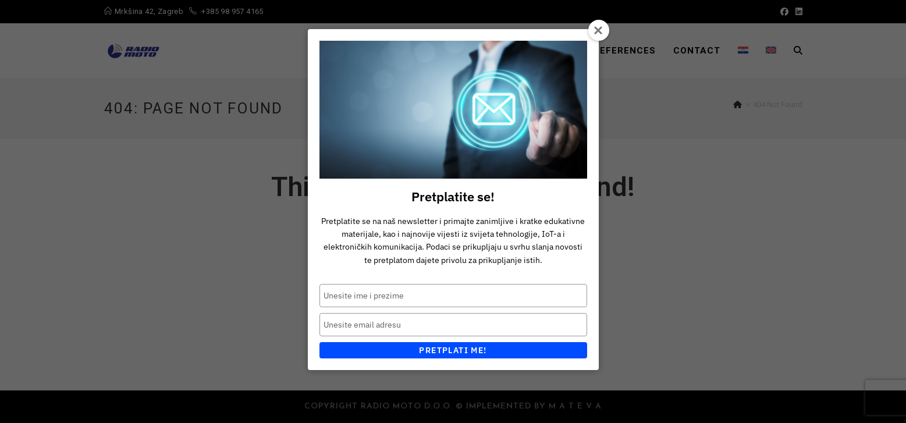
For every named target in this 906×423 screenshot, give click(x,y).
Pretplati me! (452, 350)
